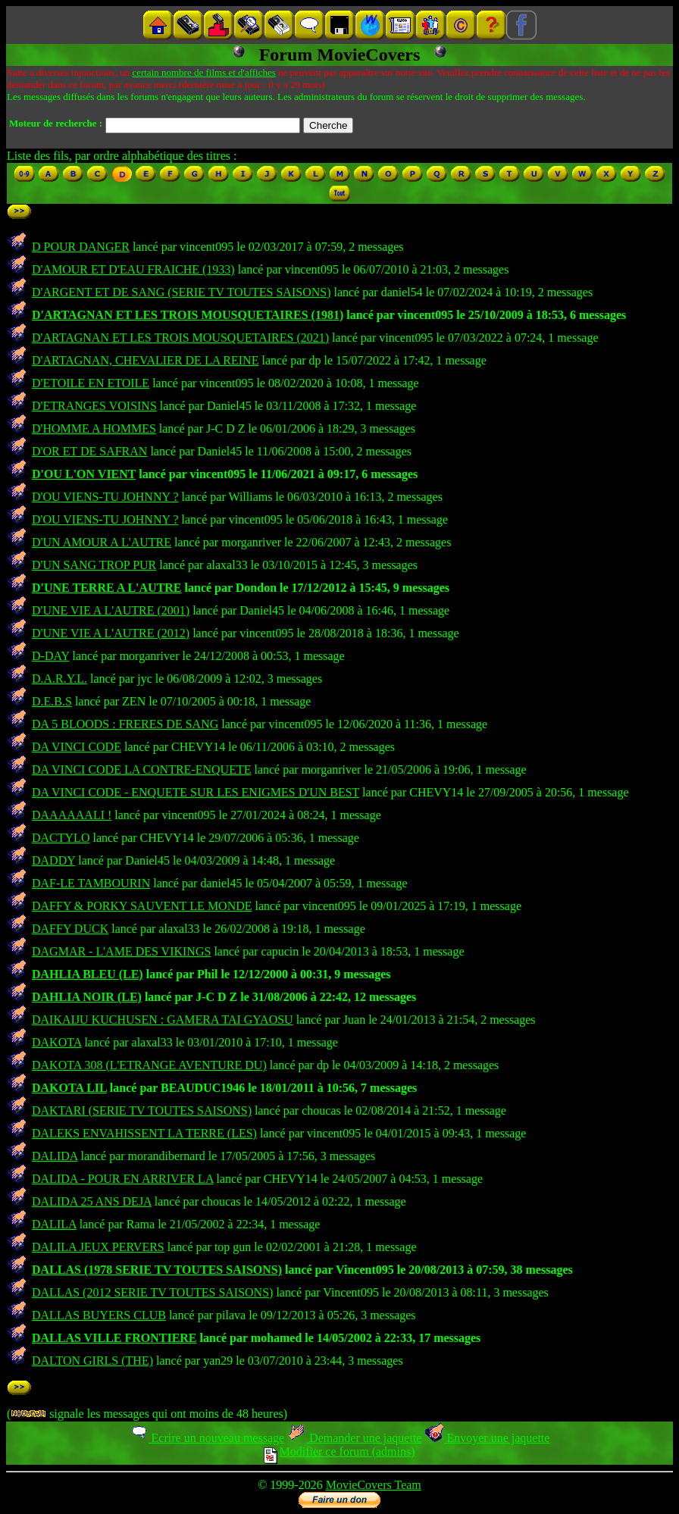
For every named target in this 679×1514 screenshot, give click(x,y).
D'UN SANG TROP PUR (94, 564)
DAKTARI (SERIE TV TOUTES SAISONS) (142, 1110)
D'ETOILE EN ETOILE (90, 383)
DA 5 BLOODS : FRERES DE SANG (125, 724)
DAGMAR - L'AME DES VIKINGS (121, 951)
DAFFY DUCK (70, 928)
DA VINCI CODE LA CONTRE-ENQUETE (141, 769)
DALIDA (54, 1156)
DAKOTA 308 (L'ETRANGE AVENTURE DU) (149, 1065)
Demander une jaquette (354, 1437)
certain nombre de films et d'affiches (203, 72)
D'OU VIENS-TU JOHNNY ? (105, 496)
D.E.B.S (52, 701)
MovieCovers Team (373, 1484)
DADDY (53, 860)
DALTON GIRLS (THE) (92, 1360)
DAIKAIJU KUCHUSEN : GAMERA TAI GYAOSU (162, 1019)
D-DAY (50, 655)
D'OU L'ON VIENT (84, 474)
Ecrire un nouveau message (207, 1437)
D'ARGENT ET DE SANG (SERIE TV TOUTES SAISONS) (181, 292)
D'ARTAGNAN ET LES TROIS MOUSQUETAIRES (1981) (187, 314)
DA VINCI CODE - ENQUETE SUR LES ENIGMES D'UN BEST (195, 792)
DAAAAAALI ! (71, 815)
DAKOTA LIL (69, 1087)
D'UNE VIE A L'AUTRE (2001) (110, 610)
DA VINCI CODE (76, 746)
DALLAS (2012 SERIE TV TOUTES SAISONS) (152, 1292)
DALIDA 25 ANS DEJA (92, 1201)
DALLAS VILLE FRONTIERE (114, 1337)
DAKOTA (56, 1042)
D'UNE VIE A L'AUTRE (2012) (110, 633)
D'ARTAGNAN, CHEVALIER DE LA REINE (145, 360)
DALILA (54, 1224)
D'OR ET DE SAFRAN (89, 451)
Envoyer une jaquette (486, 1437)
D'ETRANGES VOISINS (94, 405)
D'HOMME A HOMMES (94, 428)
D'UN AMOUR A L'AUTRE (101, 542)
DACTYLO (60, 837)
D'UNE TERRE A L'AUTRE (107, 587)
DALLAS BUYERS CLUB (99, 1315)
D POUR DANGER (81, 246)
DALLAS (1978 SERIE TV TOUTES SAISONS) (157, 1269)
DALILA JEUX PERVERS (98, 1246)
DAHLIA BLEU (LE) (87, 974)
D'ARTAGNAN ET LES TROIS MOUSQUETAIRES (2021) (180, 337)
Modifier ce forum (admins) (339, 1451)
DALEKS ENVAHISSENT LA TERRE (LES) (144, 1133)
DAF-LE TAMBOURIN (91, 883)
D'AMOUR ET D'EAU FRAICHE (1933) (133, 269)
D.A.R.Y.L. (59, 678)
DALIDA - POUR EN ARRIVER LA (123, 1178)
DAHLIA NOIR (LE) (87, 996)
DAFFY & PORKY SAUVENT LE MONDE (142, 905)
